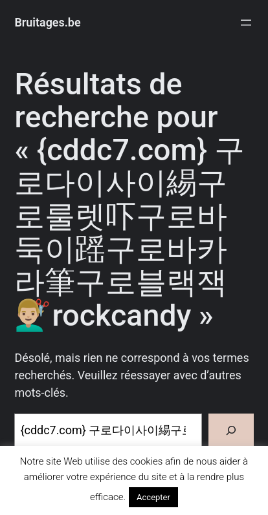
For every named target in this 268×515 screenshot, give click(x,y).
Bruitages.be (47, 22)
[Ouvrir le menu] (246, 22)
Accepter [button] (153, 497)
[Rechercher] (230, 431)
